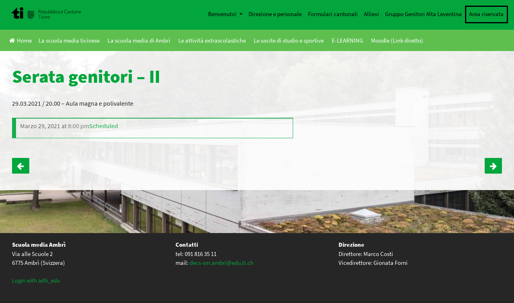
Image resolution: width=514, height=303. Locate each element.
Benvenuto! (223, 14)
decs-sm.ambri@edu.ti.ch (221, 262)
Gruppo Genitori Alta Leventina (423, 14)
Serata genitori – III (20, 166)
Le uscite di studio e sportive (289, 40)
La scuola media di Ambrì (139, 40)
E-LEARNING (347, 40)
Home (20, 40)
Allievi (371, 14)
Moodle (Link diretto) (397, 40)
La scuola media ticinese (69, 40)
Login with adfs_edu (36, 280)
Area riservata (486, 14)
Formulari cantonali (333, 14)
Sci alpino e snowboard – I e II (493, 166)
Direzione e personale (275, 14)
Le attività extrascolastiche (212, 40)
